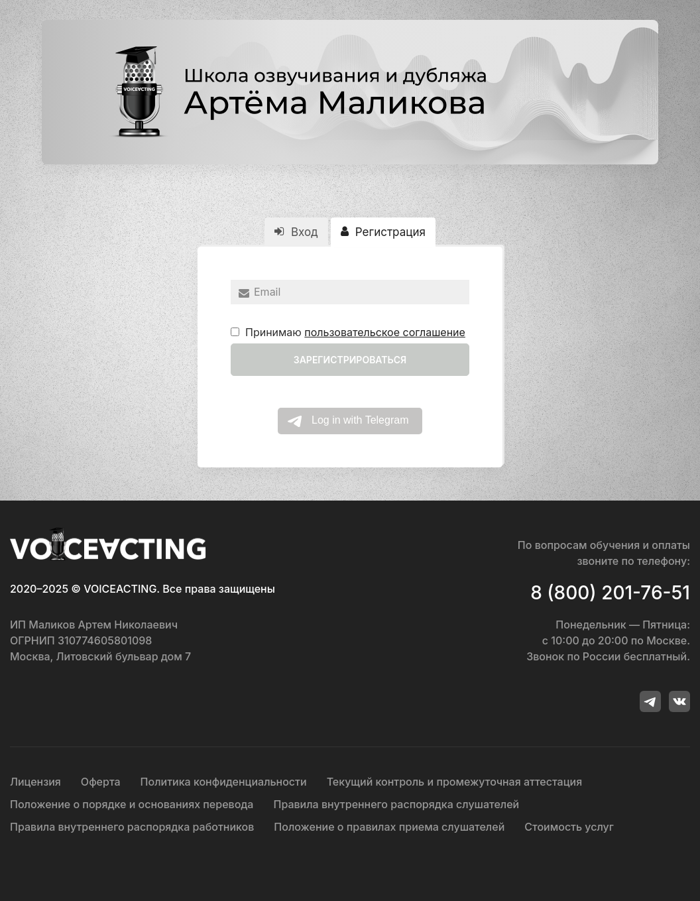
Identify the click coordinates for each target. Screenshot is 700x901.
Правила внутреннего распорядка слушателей (396, 804)
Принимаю (348, 332)
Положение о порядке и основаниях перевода (131, 804)
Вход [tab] (296, 232)
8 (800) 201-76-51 (610, 592)
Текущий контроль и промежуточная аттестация (455, 781)
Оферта (101, 781)
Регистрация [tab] (383, 232)
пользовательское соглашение (384, 332)
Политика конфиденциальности (224, 781)
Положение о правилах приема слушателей (389, 826)
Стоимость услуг (569, 826)
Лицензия (35, 781)
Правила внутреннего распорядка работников (132, 826)
